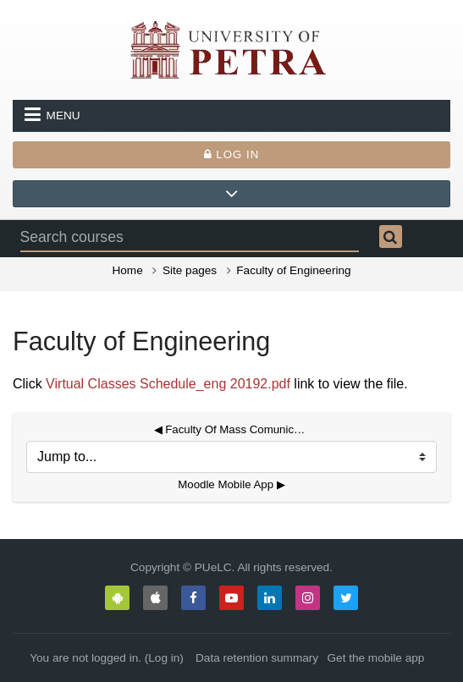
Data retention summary (257, 658)
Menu (52, 114)
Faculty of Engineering (293, 270)
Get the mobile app (376, 658)
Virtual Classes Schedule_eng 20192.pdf (168, 384)
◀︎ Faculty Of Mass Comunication (232, 429)
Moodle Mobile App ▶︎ (231, 484)
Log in (232, 154)
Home (127, 270)
